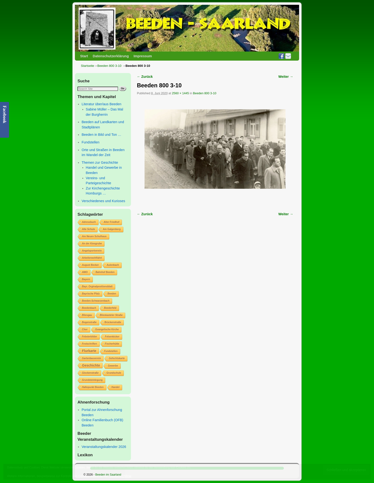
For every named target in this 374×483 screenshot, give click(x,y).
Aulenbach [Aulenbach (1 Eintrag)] (113, 265)
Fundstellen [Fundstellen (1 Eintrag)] (111, 351)
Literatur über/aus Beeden (101, 104)
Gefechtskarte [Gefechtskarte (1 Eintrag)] (117, 358)
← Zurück (145, 77)
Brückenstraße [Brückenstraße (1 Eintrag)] (112, 322)
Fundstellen (90, 142)
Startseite (87, 66)
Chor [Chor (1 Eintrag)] (85, 329)
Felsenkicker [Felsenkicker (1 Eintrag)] (112, 336)
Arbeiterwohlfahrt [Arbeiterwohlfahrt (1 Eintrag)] (92, 258)
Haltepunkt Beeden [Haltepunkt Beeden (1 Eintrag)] (93, 387)
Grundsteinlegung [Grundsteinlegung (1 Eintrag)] (92, 380)
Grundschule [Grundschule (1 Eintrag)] (113, 373)
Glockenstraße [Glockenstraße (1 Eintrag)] (90, 373)
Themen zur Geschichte (100, 162)
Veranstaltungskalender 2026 (104, 447)
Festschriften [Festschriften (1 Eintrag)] (89, 343)
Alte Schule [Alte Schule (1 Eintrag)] (88, 229)
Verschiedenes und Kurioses (103, 201)
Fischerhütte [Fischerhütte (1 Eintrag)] (112, 343)
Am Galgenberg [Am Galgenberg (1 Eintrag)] (111, 229)
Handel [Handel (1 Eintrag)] (115, 387)
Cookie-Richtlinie (120, 476)
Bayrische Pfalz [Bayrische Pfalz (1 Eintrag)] (91, 293)
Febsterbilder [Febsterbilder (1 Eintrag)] (89, 336)
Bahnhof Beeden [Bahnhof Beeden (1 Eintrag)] (105, 272)
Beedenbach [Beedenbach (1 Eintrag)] (89, 308)
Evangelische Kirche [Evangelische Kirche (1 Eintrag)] (107, 329)
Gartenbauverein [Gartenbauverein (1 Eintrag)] (91, 358)
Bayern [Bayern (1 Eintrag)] (86, 279)
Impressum (143, 56)
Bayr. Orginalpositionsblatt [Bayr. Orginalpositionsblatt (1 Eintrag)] (97, 286)
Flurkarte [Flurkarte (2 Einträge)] (89, 351)
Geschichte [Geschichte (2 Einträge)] (91, 365)
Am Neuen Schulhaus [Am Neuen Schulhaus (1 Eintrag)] (94, 236)
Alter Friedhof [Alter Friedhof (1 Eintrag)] (111, 222)
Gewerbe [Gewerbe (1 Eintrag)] (113, 365)
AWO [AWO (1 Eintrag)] (85, 272)
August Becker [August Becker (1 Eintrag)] (90, 265)
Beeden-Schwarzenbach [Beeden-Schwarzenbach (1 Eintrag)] (95, 300)
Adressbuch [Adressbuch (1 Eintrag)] (89, 222)
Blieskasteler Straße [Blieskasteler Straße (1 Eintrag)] (111, 315)
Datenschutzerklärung (111, 56)
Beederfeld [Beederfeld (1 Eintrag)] (110, 308)
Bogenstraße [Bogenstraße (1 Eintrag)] (89, 322)
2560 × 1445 (180, 93)
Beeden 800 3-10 (109, 66)
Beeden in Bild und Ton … (101, 134)
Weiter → (285, 77)
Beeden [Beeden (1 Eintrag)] (112, 293)
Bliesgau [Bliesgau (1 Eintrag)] (87, 315)
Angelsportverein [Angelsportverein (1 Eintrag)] (92, 250)
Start (84, 56)
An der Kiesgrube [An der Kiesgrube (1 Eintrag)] (92, 243)
